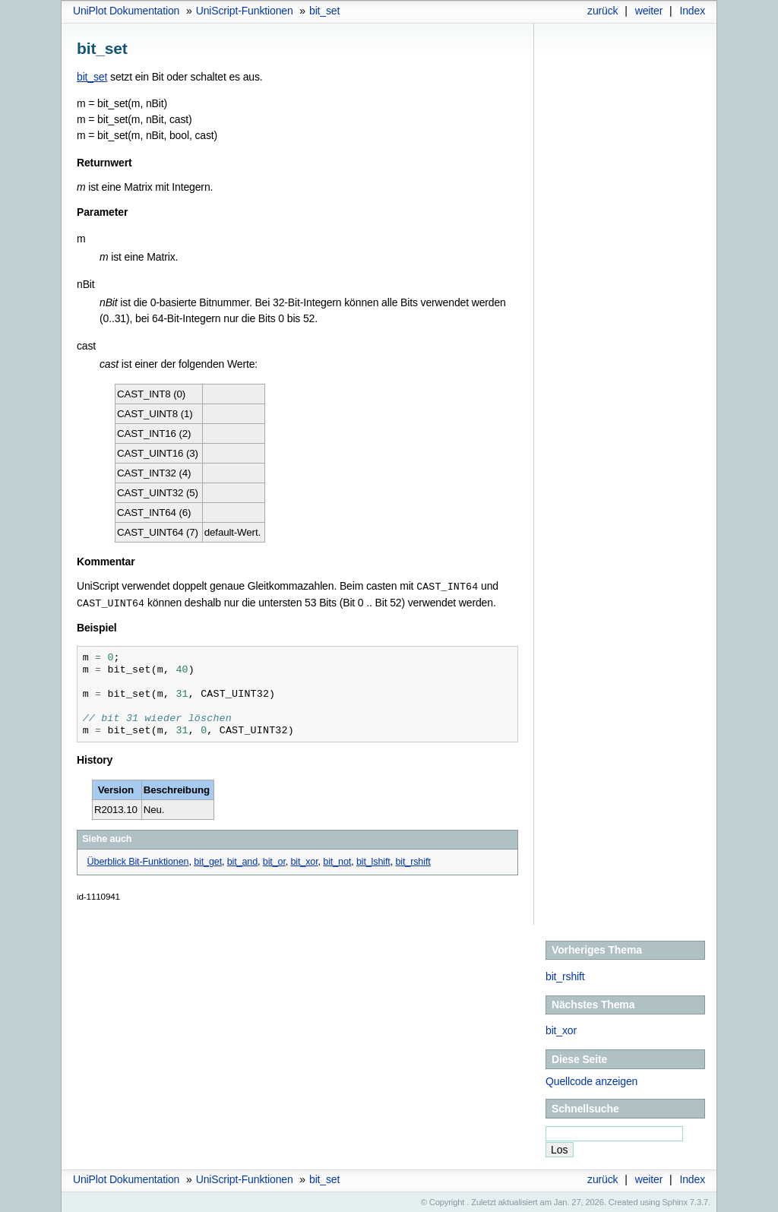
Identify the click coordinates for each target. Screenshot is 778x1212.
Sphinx (675, 1200)
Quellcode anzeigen (591, 1080)
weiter (649, 11)
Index (692, 11)
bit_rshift (565, 975)
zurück (602, 11)
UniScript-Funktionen (244, 11)
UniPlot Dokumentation (126, 11)
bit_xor (561, 1029)
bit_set (324, 11)
